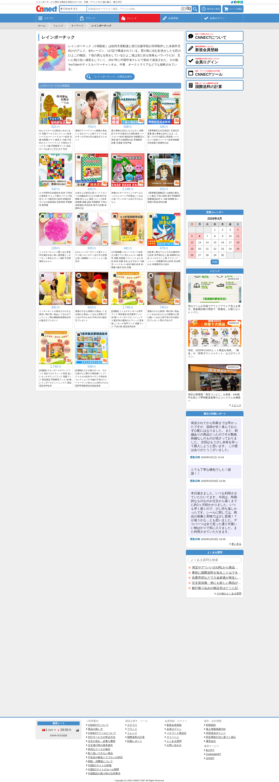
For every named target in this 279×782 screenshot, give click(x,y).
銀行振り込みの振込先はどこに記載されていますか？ (216, 588)
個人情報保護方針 (216, 729)
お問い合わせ (174, 745)
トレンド (132, 733)
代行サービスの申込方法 (101, 737)
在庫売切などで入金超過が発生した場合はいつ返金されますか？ (216, 577)
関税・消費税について (100, 761)
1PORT (210, 758)
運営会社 (211, 741)
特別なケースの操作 (99, 749)
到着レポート (134, 741)
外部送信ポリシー (216, 733)
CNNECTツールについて (102, 733)
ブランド (132, 729)
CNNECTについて (98, 725)
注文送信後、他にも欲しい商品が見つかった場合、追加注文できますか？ (216, 582)
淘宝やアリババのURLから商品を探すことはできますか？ (216, 567)
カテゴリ (132, 725)
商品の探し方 (95, 729)
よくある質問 (174, 741)
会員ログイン (174, 729)
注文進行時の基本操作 (100, 745)
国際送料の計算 (136, 737)
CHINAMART (213, 754)
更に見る (236, 544)
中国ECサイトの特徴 (99, 765)
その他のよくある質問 (228, 593)
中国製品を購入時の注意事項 (104, 773)
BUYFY (210, 750)
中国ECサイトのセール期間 (103, 769)
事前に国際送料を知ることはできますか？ (216, 572)
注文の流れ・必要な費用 (101, 741)
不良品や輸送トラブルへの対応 (105, 757)
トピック (236, 405)
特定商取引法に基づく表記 (221, 737)
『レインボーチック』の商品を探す (112, 76)
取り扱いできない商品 (100, 753)
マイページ (173, 737)
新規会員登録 (174, 725)
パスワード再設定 (177, 733)
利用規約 (211, 725)
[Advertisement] (109, 420)
